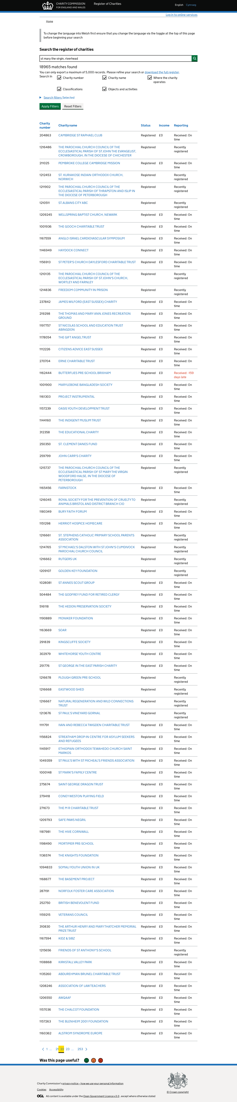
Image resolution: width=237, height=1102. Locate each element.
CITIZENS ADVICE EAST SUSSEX (80, 349)
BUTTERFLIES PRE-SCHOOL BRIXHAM (84, 373)
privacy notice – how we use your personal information (92, 1083)
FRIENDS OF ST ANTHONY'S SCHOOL (84, 950)
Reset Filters (72, 106)
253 (80, 1049)
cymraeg (191, 4)
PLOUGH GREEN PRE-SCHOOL (79, 677)
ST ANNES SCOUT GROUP (76, 583)
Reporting (181, 125)
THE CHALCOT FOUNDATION (78, 1009)
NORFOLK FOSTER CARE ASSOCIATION (86, 891)
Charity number (73, 78)
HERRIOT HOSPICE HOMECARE (80, 523)
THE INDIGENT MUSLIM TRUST (79, 420)
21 (57, 1049)
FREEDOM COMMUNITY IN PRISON (83, 290)
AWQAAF (64, 998)
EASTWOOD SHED (71, 689)
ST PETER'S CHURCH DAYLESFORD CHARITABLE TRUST (97, 262)
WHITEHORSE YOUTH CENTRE (79, 654)
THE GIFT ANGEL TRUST (74, 337)
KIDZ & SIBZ (66, 938)
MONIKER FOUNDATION (75, 618)
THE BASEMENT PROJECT (76, 879)
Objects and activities (122, 89)
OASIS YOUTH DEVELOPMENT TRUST (84, 408)
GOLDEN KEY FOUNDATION (77, 571)
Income (164, 125)
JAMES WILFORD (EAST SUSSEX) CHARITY (87, 302)
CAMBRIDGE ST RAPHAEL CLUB (80, 135)
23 (67, 1049)
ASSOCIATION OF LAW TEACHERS (82, 986)
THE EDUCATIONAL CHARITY (78, 432)
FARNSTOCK (67, 488)
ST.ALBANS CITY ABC (73, 203)
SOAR (62, 630)
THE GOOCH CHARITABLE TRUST (81, 226)
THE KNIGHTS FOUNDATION (78, 855)
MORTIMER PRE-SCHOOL (76, 843)
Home (49, 21)
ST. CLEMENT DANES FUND (77, 444)
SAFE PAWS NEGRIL (72, 820)
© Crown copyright (178, 1092)
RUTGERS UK (67, 559)
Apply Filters (50, 106)
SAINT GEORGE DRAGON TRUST (80, 784)
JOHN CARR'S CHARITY (75, 456)
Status (145, 125)
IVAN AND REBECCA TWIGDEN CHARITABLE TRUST (94, 725)
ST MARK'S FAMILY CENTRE (77, 772)
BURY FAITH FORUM (72, 511)
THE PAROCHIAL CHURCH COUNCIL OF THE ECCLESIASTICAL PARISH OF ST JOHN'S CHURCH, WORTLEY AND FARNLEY (93, 278)
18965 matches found (58, 66)
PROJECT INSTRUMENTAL (76, 397)
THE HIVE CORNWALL (73, 832)
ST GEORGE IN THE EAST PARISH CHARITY (87, 666)
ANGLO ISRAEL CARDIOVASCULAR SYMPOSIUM (91, 238)
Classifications (73, 89)
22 (62, 1049)
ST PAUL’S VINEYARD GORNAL (79, 713)
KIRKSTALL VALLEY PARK (75, 962)
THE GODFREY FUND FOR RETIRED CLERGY (88, 594)
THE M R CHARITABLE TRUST (78, 808)
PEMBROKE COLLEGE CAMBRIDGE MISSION (89, 163)
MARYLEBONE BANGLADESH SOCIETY (85, 385)
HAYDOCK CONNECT (73, 250)
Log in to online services (182, 15)
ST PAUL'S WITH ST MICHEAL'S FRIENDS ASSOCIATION (96, 760)
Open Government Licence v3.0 (101, 1096)
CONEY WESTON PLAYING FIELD (81, 796)
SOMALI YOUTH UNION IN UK (79, 867)
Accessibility (56, 1089)
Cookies (41, 1089)
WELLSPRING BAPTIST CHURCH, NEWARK (87, 215)
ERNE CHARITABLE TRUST (76, 361)
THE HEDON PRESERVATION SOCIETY (84, 606)
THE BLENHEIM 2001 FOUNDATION (83, 1021)
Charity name (117, 78)
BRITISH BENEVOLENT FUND (78, 903)
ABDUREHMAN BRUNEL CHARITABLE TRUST (89, 974)
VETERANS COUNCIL (73, 915)
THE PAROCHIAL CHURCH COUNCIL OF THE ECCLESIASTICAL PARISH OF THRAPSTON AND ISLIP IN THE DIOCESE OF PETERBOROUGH (96, 191)
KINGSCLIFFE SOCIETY (74, 642)
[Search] (119, 58)
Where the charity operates (165, 80)
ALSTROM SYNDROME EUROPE (80, 1033)
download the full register (162, 72)
